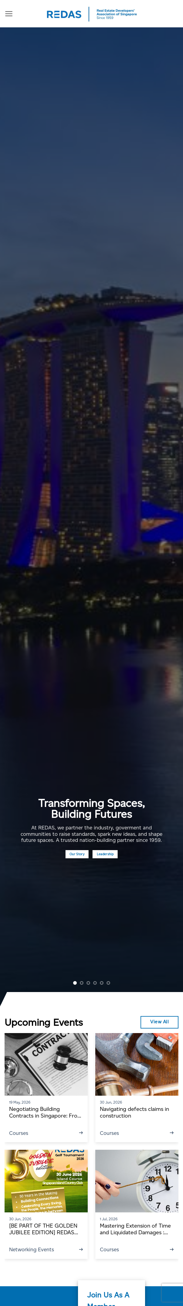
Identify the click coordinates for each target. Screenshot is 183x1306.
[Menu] (9, 13)
